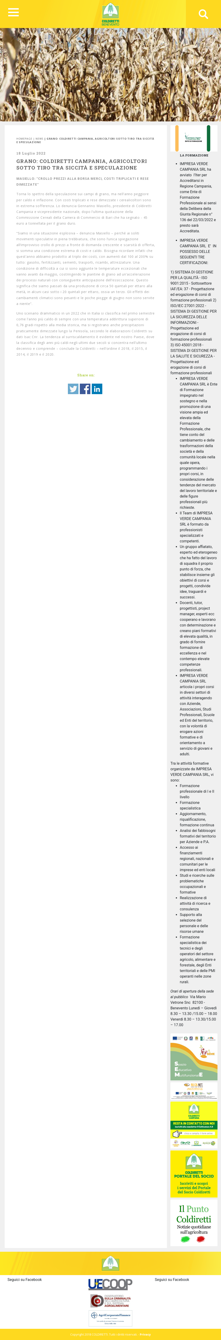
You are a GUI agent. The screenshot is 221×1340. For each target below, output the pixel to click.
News (39, 138)
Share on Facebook (85, 389)
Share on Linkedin (97, 389)
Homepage (24, 138)
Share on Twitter (73, 389)
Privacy (145, 1334)
